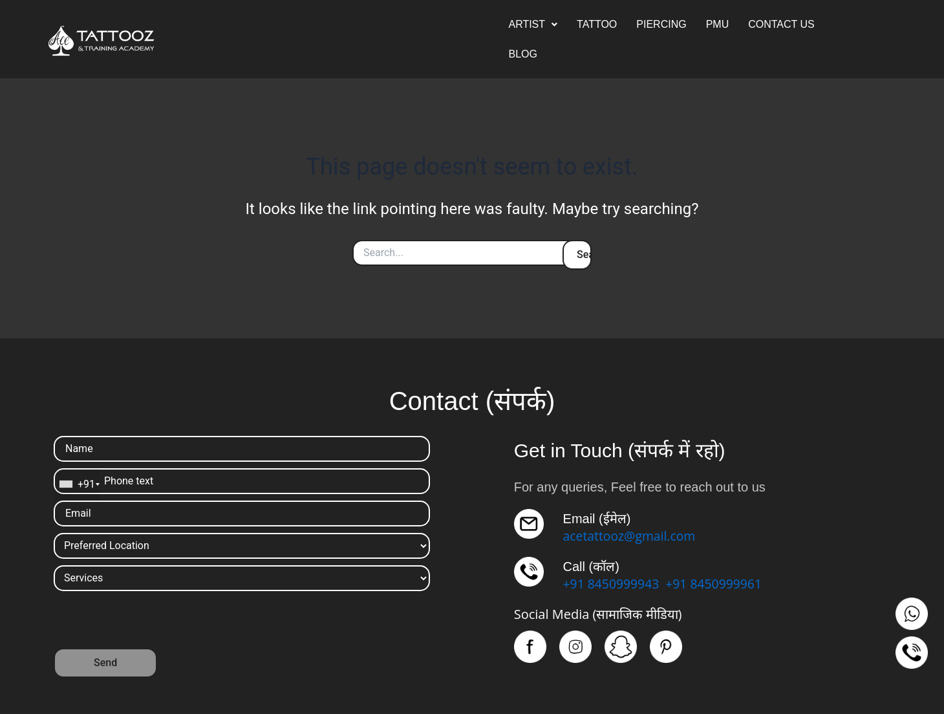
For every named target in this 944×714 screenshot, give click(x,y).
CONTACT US (781, 24)
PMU (717, 24)
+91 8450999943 (613, 583)
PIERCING (661, 24)
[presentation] (152, 623)
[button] (533, 24)
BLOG (522, 54)
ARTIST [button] (532, 24)
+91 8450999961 (718, 583)
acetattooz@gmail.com (631, 536)
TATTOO (597, 24)
